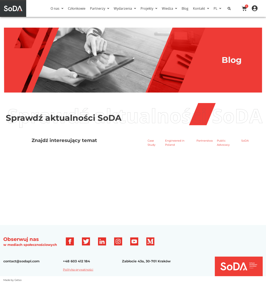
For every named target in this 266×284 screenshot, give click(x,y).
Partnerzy (99, 8)
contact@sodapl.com (21, 261)
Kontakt (201, 8)
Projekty (149, 8)
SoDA (245, 140)
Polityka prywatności (78, 269)
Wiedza (169, 8)
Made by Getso (12, 280)
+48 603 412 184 (76, 261)
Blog (185, 8)
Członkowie (76, 8)
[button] (57, 8)
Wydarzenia (125, 8)
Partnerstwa (204, 140)
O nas (57, 8)
